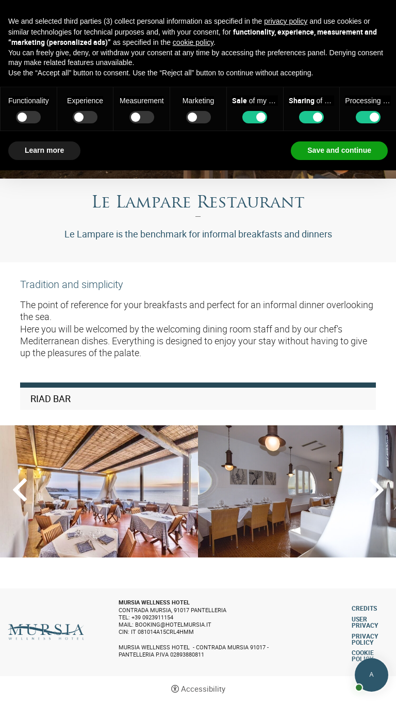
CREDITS (364, 608)
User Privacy (365, 622)
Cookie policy (363, 655)
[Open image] (99, 491)
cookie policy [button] (193, 42)
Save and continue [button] (339, 150)
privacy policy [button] (285, 21)
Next (377, 490)
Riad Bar (50, 399)
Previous (20, 490)
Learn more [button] (44, 150)
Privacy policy (365, 639)
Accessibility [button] (203, 689)
